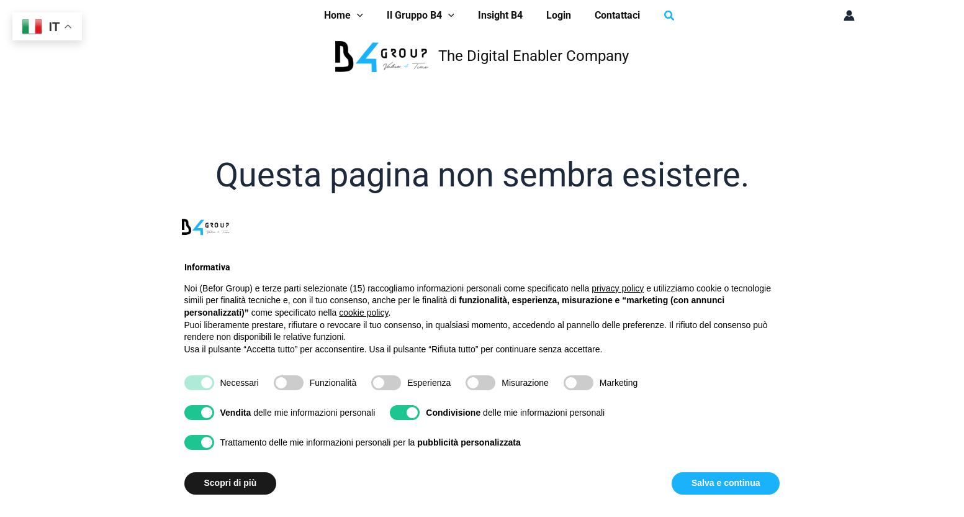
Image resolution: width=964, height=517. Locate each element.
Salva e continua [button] (725, 483)
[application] (364, 15)
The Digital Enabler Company (533, 56)
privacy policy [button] (618, 288)
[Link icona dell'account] (849, 15)
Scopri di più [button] (230, 483)
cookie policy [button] (363, 313)
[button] (660, 16)
